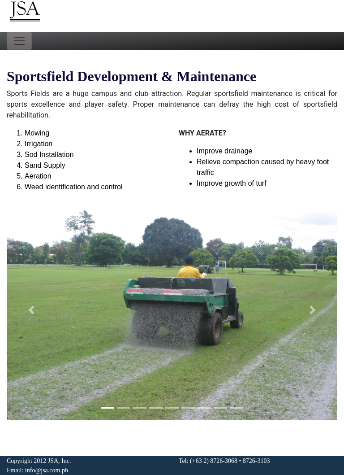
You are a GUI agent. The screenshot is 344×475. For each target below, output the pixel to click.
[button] (31, 310)
